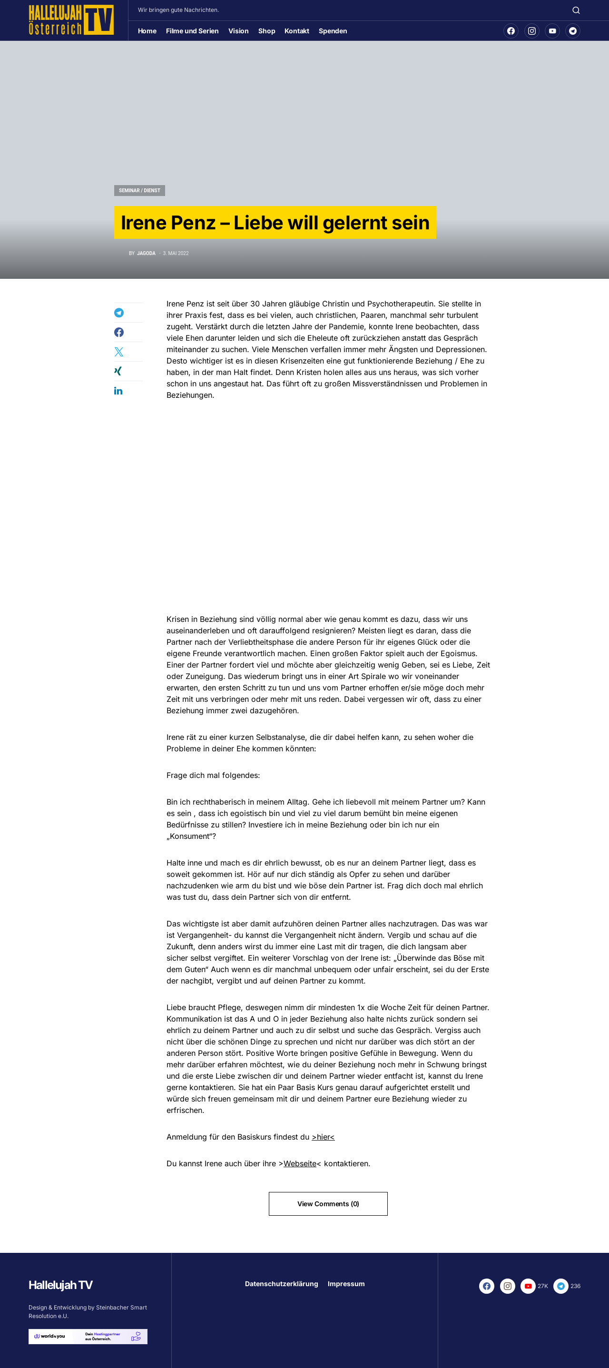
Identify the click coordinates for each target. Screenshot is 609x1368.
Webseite (300, 1163)
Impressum (346, 1283)
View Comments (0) (328, 1204)
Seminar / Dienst (139, 190)
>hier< (323, 1137)
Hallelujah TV (61, 1285)
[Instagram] (532, 30)
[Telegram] (572, 30)
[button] (576, 10)
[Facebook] (511, 30)
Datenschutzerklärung (281, 1283)
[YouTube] (552, 30)
